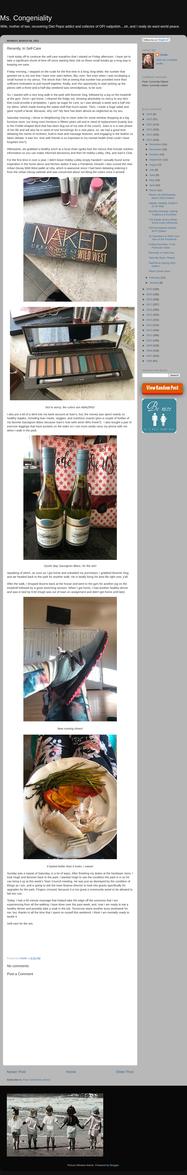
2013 (149, 325)
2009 (149, 345)
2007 (149, 355)
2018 (149, 299)
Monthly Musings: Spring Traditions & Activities (163, 213)
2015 (149, 314)
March (153, 190)
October (154, 154)
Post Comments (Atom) (36, 1079)
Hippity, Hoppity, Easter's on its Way (163, 205)
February (155, 277)
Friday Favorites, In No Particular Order (162, 246)
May (152, 180)
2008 (149, 350)
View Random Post (162, 388)
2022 (149, 134)
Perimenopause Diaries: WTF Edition (163, 229)
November (155, 149)
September (156, 159)
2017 (149, 304)
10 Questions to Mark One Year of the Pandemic (164, 238)
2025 (149, 119)
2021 (149, 139)
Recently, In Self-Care (161, 252)
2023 (149, 129)
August (153, 164)
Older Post (124, 1072)
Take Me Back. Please (162, 257)
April (152, 185)
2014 (149, 319)
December (155, 144)
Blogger (114, 1165)
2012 (149, 330)
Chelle (164, 54)
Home (71, 1072)
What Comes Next (159, 271)
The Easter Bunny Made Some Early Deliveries (163, 221)
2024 (149, 124)
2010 (149, 340)
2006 (149, 360)
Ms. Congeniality (26, 18)
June (152, 175)
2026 (149, 114)
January (154, 282)
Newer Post (16, 1072)
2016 (149, 309)
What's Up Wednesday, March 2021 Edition (162, 196)
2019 (149, 294)
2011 (149, 335)
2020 (149, 289)
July (152, 169)
